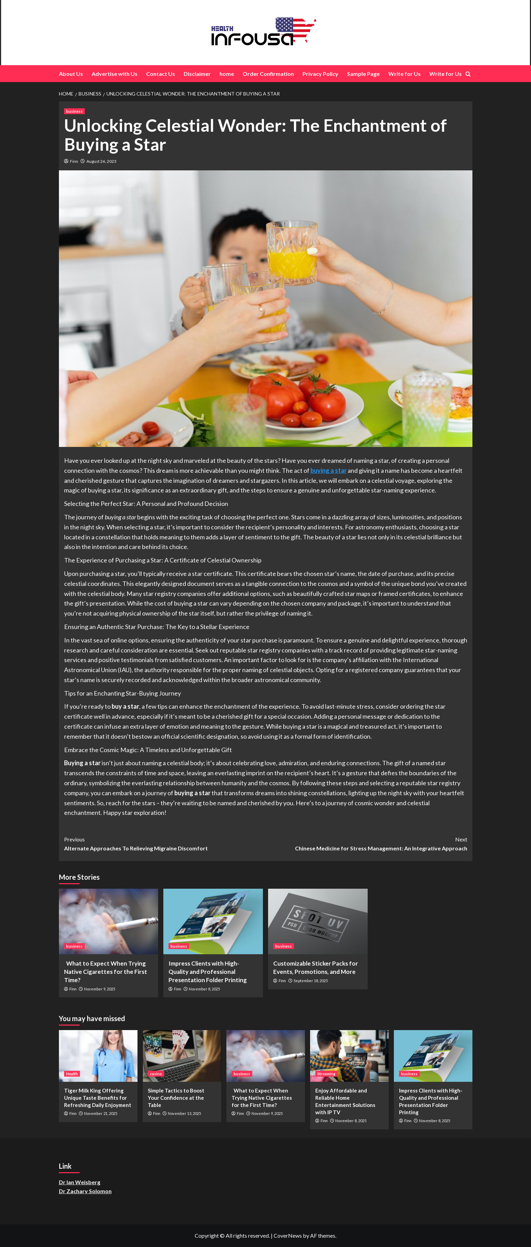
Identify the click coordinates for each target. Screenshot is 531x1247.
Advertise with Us (114, 73)
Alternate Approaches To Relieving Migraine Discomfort (165, 843)
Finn (74, 161)
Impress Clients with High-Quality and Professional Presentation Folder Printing (208, 972)
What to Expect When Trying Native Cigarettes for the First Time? (105, 972)
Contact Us (160, 73)
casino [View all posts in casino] (156, 1073)
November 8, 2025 (204, 989)
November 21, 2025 (100, 1113)
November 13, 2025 (184, 1113)
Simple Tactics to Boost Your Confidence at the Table (176, 1097)
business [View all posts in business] (74, 111)
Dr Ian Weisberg (79, 1182)
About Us (71, 73)
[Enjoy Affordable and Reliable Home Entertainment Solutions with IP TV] (349, 1056)
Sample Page (363, 73)
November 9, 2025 (99, 989)
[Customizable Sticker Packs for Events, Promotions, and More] (318, 921)
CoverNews (288, 1235)
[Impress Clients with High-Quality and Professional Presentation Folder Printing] (213, 921)
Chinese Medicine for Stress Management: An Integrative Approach (366, 843)
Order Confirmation (268, 73)
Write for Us (404, 73)
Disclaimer (197, 73)
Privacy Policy (320, 73)
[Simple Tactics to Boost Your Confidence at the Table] (182, 1056)
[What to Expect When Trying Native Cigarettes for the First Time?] (109, 921)
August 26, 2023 (101, 161)
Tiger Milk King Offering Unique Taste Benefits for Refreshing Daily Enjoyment (97, 1097)
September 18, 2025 (311, 980)
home (226, 73)
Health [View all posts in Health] (72, 1073)
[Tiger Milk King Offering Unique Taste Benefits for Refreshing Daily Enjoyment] (98, 1056)
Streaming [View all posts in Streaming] (326, 1073)
